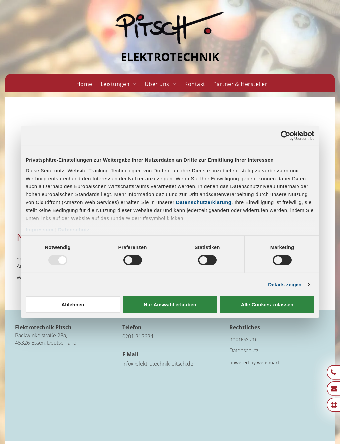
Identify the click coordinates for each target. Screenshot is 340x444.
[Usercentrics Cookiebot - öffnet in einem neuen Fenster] (285, 136)
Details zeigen (284, 284)
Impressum (40, 229)
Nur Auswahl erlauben (170, 304)
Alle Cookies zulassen (267, 304)
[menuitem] (84, 84)
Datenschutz (74, 229)
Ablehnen (72, 304)
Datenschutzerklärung (204, 202)
